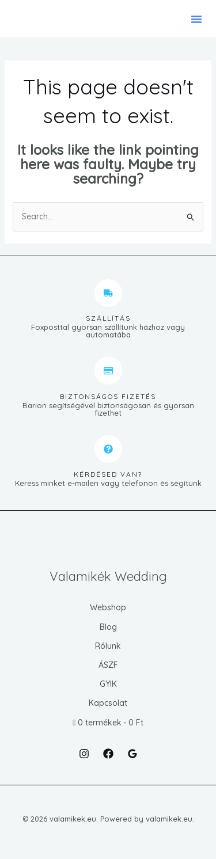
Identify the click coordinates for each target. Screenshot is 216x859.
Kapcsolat (108, 703)
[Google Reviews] (132, 753)
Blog (108, 627)
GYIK (108, 684)
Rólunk (108, 646)
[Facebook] (108, 753)
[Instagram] (84, 753)
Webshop (108, 607)
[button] (196, 19)
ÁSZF (108, 665)
